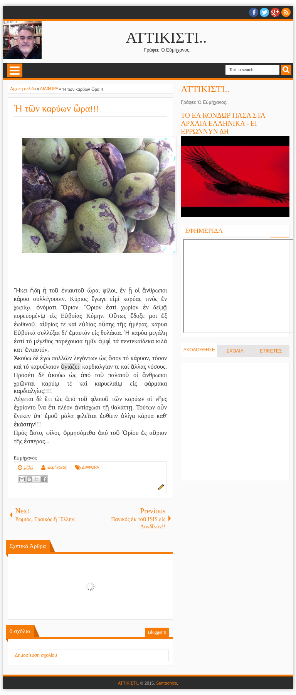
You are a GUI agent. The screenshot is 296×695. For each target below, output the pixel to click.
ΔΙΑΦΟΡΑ (90, 467)
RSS (286, 12)
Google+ (275, 12)
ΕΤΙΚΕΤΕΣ (271, 351)
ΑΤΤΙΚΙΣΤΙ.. (166, 37)
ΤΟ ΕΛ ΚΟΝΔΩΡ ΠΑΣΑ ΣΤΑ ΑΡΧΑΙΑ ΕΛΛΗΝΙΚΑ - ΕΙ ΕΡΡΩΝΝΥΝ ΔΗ (223, 123)
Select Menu (14, 70)
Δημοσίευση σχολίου (36, 655)
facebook (253, 12)
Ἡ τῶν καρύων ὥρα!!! (56, 109)
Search (286, 70)
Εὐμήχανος (57, 467)
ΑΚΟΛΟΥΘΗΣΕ (199, 350)
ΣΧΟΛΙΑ (235, 351)
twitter (264, 12)
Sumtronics (166, 683)
